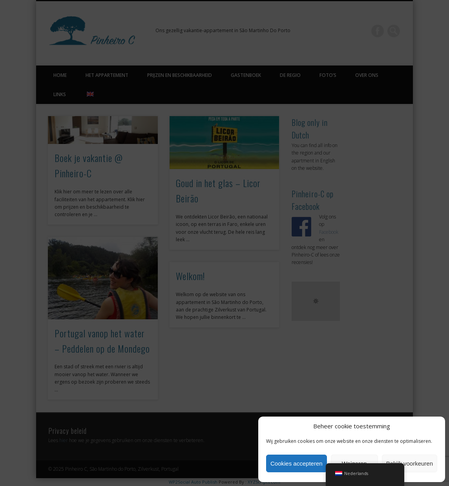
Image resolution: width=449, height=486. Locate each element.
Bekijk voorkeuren (409, 463)
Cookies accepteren (296, 463)
